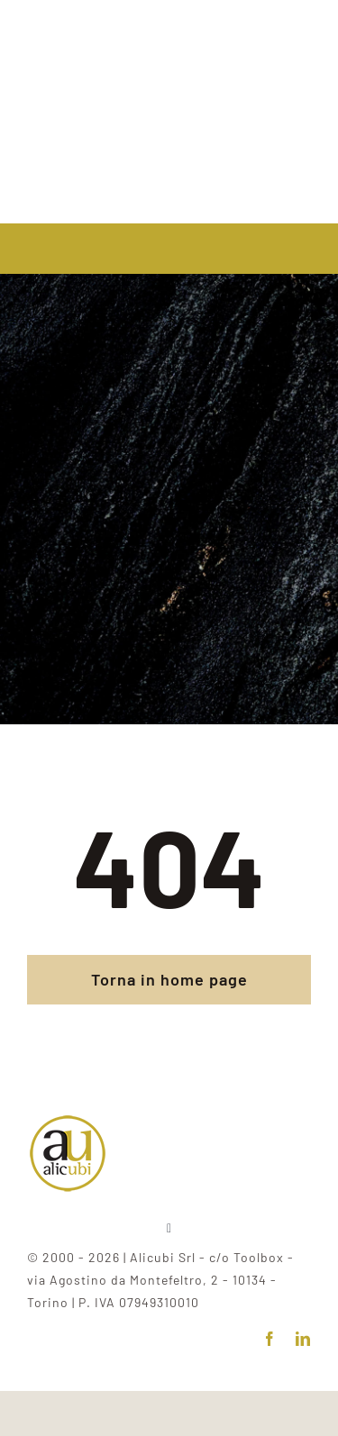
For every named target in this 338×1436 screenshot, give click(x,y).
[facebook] (270, 1338)
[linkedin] (303, 1338)
